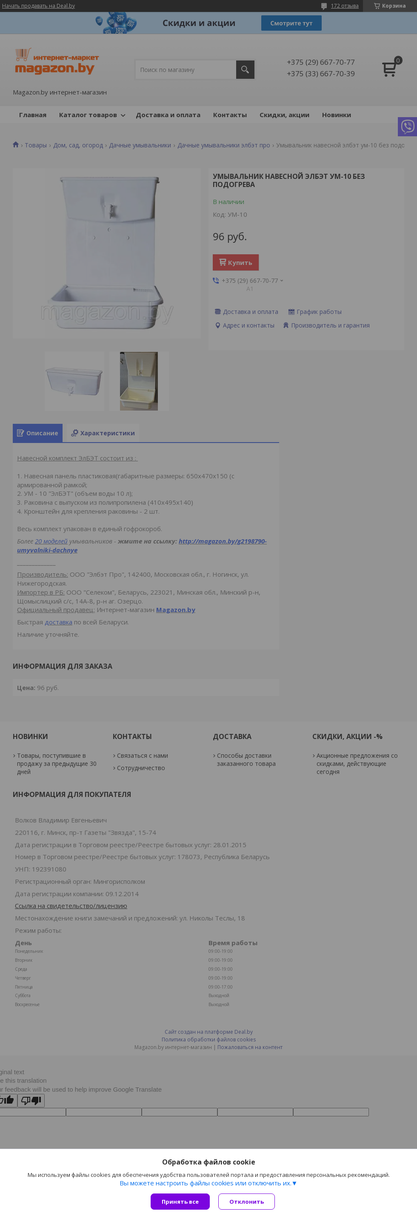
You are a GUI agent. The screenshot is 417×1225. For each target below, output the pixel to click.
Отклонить (246, 1201)
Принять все (180, 1201)
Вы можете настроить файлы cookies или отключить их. (205, 1183)
